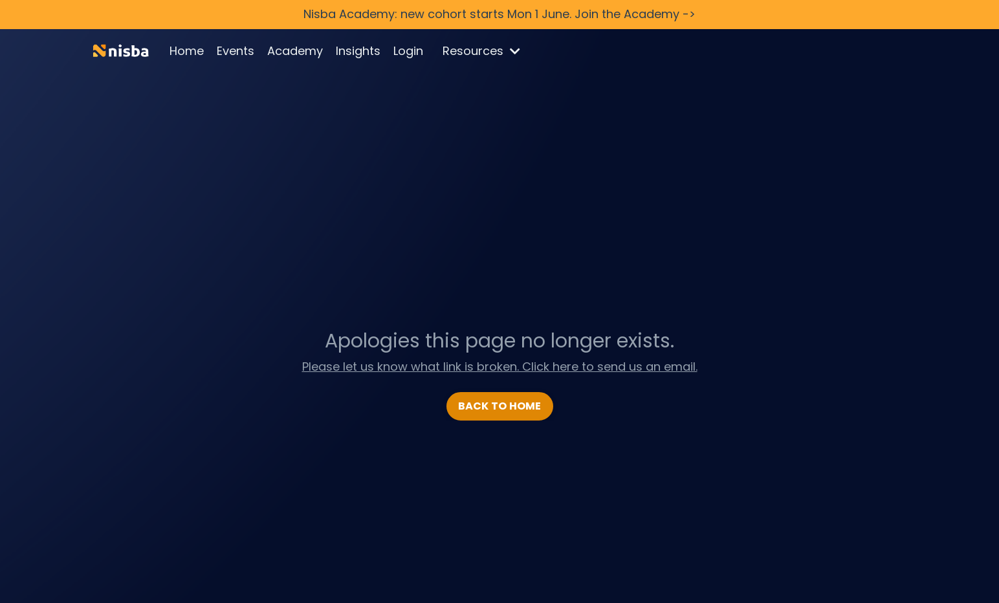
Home (187, 51)
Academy (295, 51)
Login (408, 51)
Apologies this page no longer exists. (499, 341)
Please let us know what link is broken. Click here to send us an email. (499, 366)
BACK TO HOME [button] (500, 406)
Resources (481, 51)
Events (235, 51)
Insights (358, 51)
